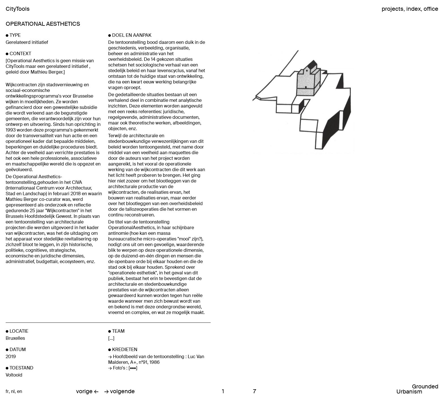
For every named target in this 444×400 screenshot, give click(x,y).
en (19, 391)
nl (13, 391)
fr (7, 391)
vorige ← (87, 391)
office (431, 9)
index (413, 9)
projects (393, 9)
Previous (258, 101)
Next (366, 101)
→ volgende (119, 391)
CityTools (18, 8)
